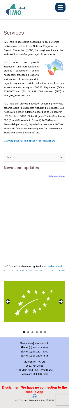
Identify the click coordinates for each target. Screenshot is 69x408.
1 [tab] (24, 332)
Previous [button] (8, 302)
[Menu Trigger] (60, 7)
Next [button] (60, 302)
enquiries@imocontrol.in (35, 343)
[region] (34, 303)
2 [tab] (28, 332)
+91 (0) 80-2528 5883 (36, 347)
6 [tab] (45, 332)
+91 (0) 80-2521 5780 (36, 351)
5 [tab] (41, 332)
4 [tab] (37, 332)
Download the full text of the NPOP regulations (30, 140)
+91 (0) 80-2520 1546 (36, 355)
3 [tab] (32, 332)
